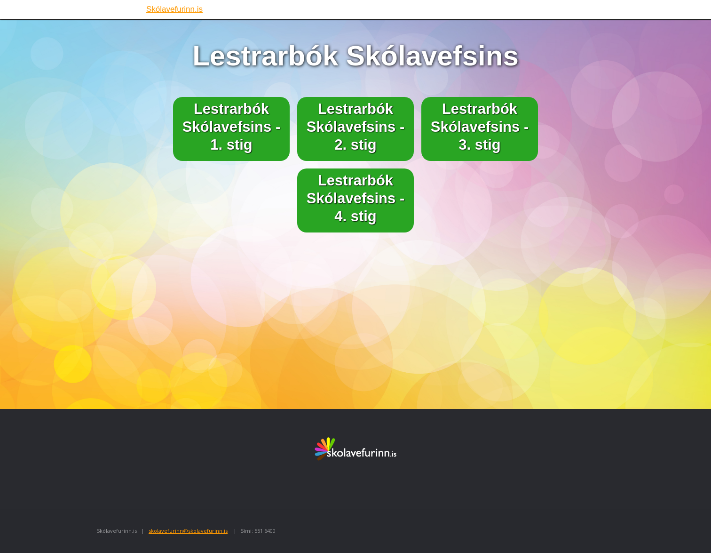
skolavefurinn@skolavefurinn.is (188, 530)
